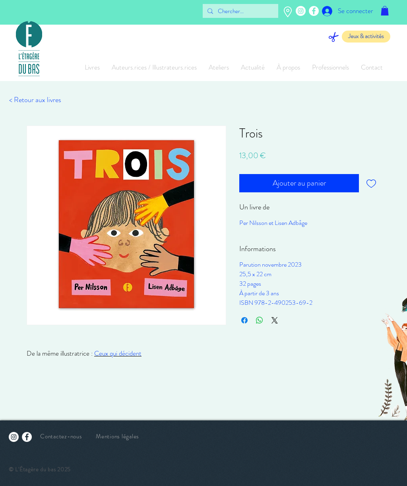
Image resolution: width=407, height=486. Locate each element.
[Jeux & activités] (366, 37)
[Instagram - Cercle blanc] (301, 11)
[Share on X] (274, 320)
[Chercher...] (240, 11)
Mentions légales (117, 436)
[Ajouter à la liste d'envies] (371, 183)
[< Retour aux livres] (35, 100)
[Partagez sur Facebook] (244, 320)
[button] (385, 10)
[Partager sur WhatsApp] (259, 320)
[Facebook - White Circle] (314, 11)
